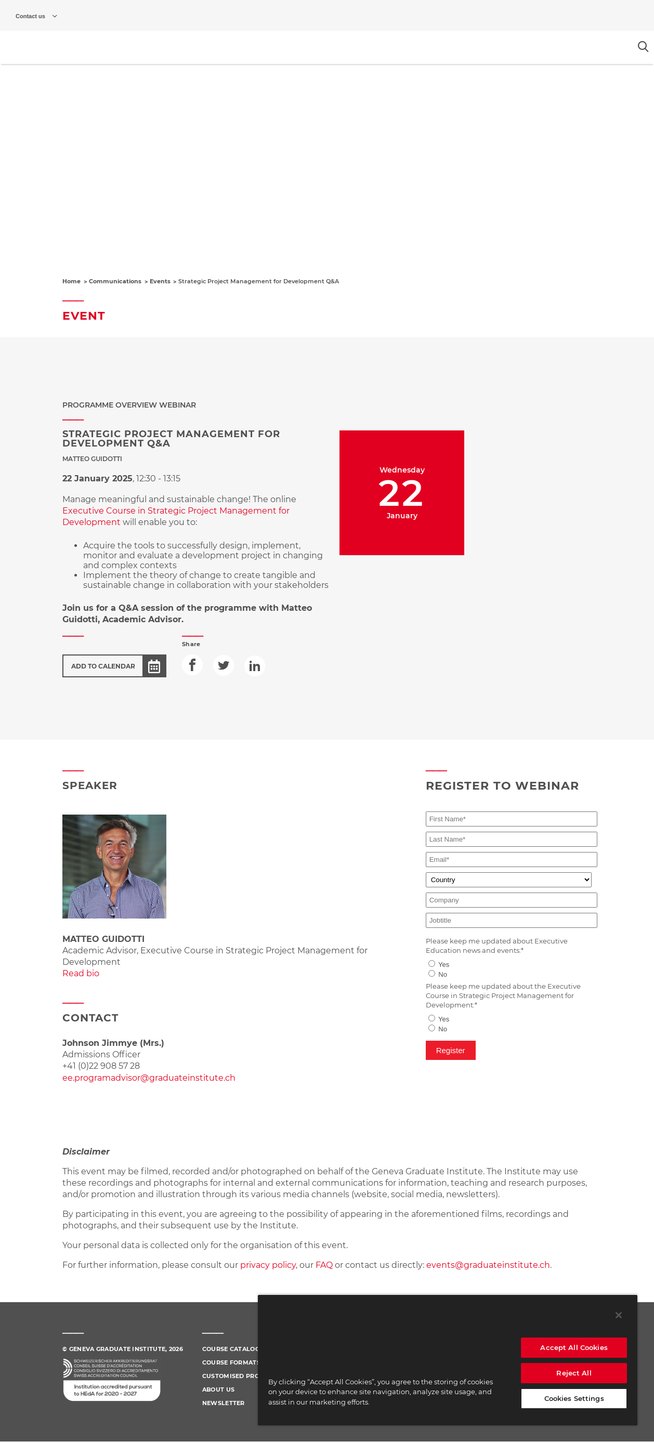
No (442, 974)
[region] (447, 1359)
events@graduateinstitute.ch (488, 1265)
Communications (115, 281)
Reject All (573, 1373)
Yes (443, 964)
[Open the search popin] (643, 46)
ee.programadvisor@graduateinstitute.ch (149, 1078)
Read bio (80, 973)
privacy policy (268, 1265)
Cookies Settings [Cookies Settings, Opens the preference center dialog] (574, 1398)
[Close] (618, 1315)
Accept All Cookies (573, 1347)
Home (71, 281)
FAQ (325, 1265)
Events (160, 281)
